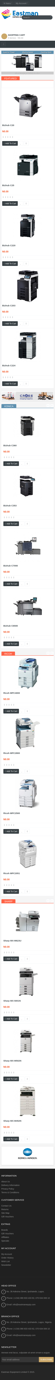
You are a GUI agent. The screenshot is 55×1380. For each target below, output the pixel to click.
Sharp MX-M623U (12, 940)
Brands (4, 1230)
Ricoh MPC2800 (11, 753)
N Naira (8, 3)
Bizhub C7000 (10, 565)
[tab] (8, 406)
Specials (5, 1241)
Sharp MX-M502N (12, 1060)
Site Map (5, 1213)
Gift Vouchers (7, 1216)
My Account (6, 1254)
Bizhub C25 (8, 185)
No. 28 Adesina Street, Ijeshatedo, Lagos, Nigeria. (29, 1322)
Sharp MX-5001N (12, 1001)
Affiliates (5, 1237)
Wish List (5, 1261)
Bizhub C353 (10, 505)
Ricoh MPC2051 (11, 873)
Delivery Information (10, 1185)
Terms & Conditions (10, 1192)
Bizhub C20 (8, 125)
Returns (5, 1209)
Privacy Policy (7, 1189)
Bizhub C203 (8, 305)
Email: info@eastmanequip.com (20, 1304)
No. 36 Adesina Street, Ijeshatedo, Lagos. (25, 1291)
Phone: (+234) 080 (15, 1298)
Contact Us (6, 1206)
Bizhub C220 (8, 245)
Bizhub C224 (8, 365)
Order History (7, 1258)
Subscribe (46, 1359)
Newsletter (6, 1265)
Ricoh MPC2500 (11, 813)
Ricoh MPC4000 (11, 693)
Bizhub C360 (10, 445)
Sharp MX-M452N (12, 1121)
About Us (5, 1181)
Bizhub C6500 (10, 626)
